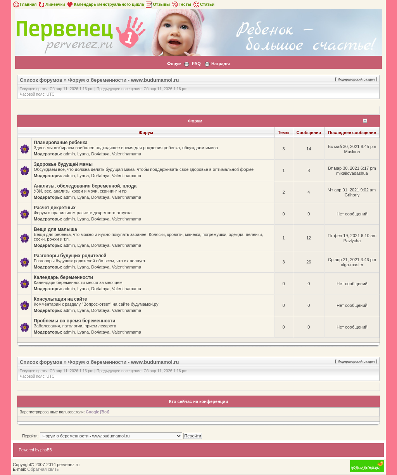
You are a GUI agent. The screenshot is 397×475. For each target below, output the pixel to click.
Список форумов (41, 80)
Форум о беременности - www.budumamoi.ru (123, 80)
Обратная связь (43, 469)
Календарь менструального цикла (105, 4)
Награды (220, 63)
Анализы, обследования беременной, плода (85, 186)
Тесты (181, 4)
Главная (24, 4)
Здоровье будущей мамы (63, 164)
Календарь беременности (63, 277)
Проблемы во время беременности (74, 321)
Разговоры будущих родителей (70, 255)
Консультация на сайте (60, 299)
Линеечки (51, 4)
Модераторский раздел (356, 79)
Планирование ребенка (61, 142)
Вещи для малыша (55, 229)
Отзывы (157, 4)
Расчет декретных (55, 207)
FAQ (196, 63)
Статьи (203, 4)
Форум (174, 63)
